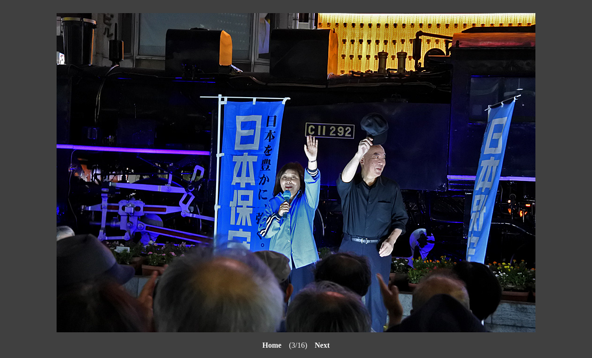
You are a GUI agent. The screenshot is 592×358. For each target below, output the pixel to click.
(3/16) (288, 345)
